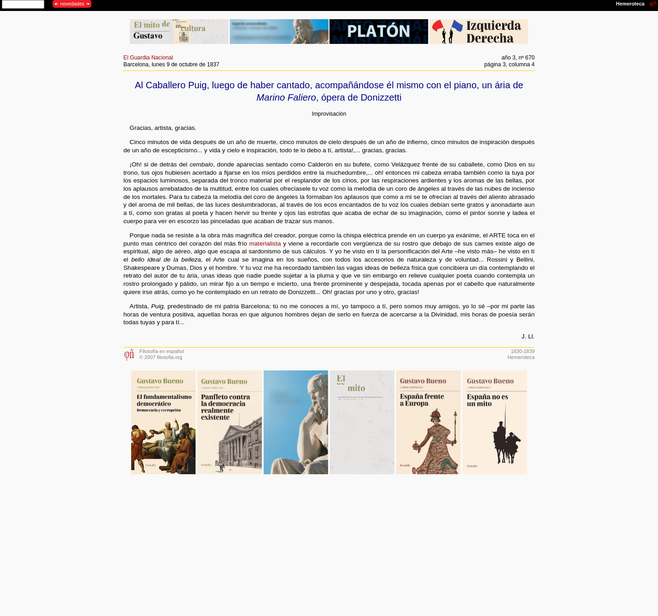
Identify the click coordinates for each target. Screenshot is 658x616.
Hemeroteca (521, 357)
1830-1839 (523, 351)
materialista (265, 243)
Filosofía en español (161, 351)
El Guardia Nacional (148, 57)
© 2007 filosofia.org (160, 357)
